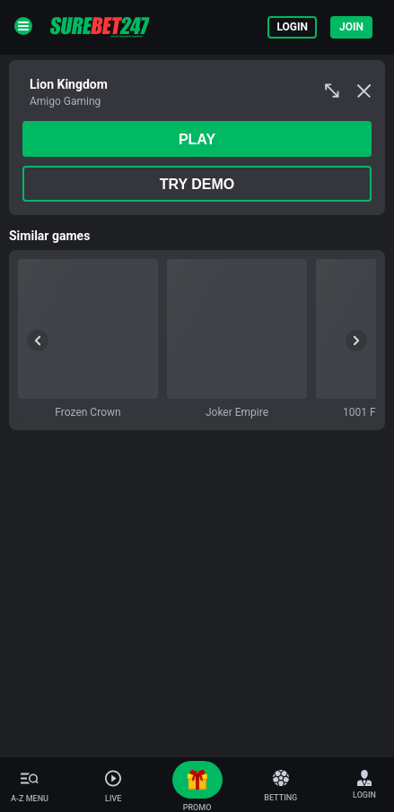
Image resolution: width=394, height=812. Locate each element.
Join (351, 27)
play (197, 139)
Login (292, 27)
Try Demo (197, 184)
